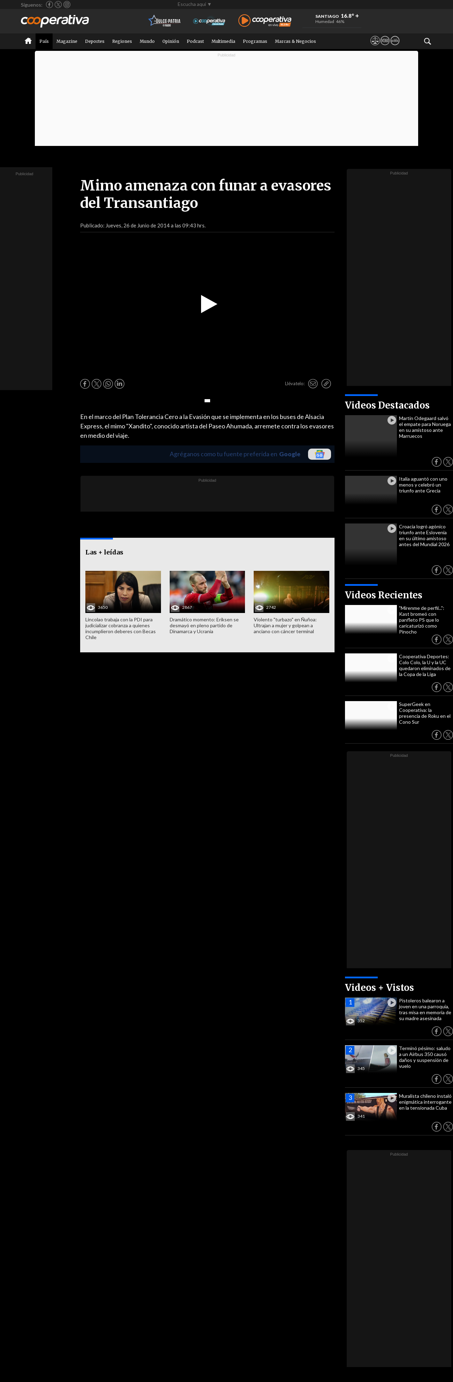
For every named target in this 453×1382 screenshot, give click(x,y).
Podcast (195, 41)
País (44, 41)
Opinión (170, 41)
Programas (255, 41)
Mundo (147, 41)
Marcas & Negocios (295, 41)
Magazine (66, 41)
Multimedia (223, 41)
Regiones (122, 41)
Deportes (95, 41)
